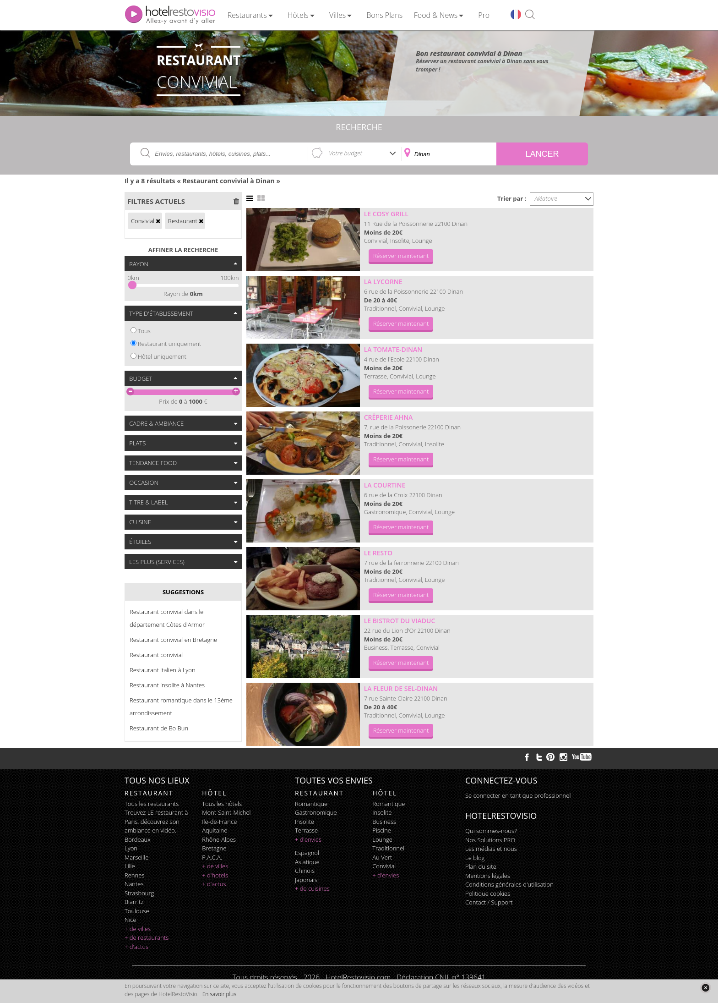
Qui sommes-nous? (491, 831)
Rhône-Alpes (219, 839)
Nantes (134, 884)
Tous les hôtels (222, 804)
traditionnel (388, 848)
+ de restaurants (147, 937)
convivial (384, 866)
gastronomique (316, 812)
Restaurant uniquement (169, 344)
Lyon (131, 848)
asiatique (307, 862)
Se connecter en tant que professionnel (518, 795)
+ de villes (138, 929)
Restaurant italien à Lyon (163, 670)
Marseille (136, 857)
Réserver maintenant (401, 256)
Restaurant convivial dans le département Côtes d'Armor (167, 618)
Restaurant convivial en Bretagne (173, 640)
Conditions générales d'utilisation (509, 884)
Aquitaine (214, 830)
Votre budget (345, 153)
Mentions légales (487, 875)
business (384, 821)
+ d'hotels (215, 875)
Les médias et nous (491, 848)
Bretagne (214, 848)
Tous (144, 331)
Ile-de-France (219, 821)
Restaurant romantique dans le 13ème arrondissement (181, 706)
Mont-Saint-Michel (226, 812)
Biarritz (134, 902)
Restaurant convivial (156, 655)
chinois (305, 870)
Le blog (474, 858)
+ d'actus (136, 947)
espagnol (307, 853)
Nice (130, 919)
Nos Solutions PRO (490, 840)
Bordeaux (138, 839)
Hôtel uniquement (162, 356)
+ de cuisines (312, 888)
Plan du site (480, 866)
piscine (381, 830)
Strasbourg (139, 893)
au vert (382, 857)
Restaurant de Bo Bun (159, 728)
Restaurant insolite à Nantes (167, 685)
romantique (311, 804)
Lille (130, 866)
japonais (306, 880)
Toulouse (137, 911)
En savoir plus (219, 994)
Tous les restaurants (152, 804)
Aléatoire (546, 198)
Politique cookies (487, 893)
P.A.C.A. (212, 857)
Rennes (134, 875)
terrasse (306, 830)
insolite (304, 821)
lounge (382, 839)
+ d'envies (308, 839)
